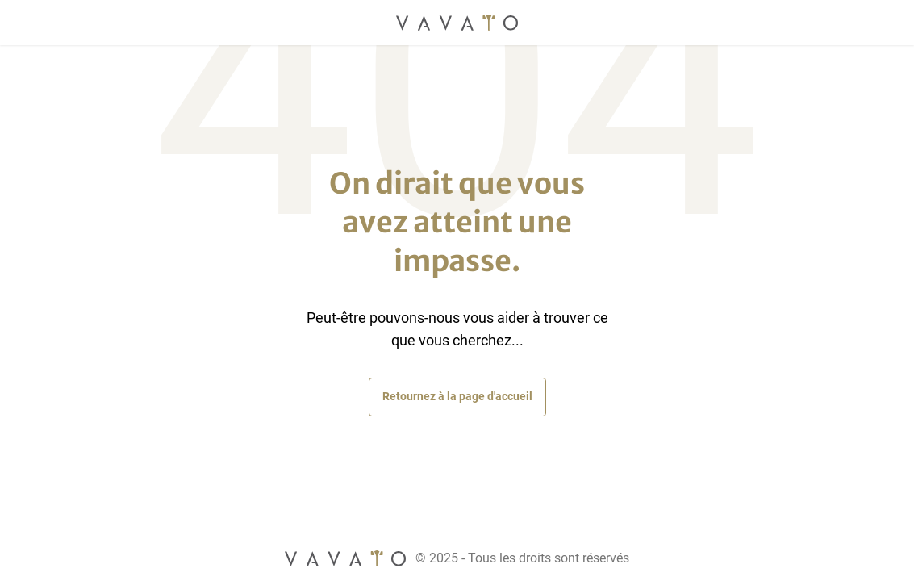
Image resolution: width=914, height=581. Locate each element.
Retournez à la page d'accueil (457, 396)
